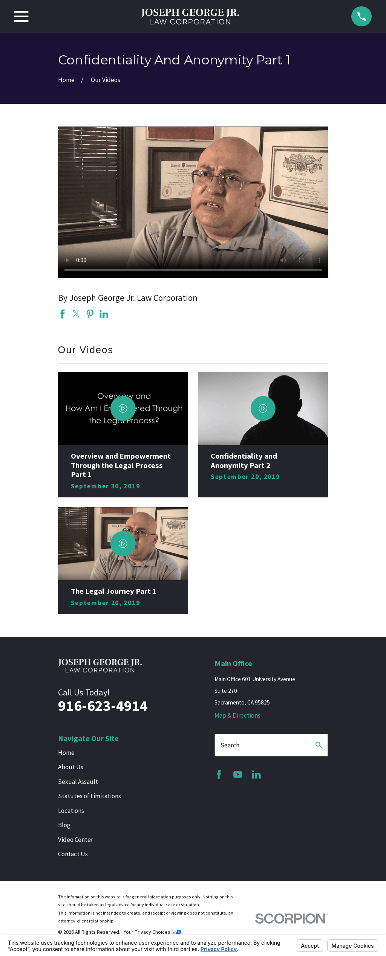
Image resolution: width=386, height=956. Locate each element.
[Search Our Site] (319, 745)
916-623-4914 (103, 706)
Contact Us (73, 854)
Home (66, 753)
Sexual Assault (78, 782)
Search (230, 745)
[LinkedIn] (256, 774)
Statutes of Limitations (89, 796)
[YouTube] (237, 774)
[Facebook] (219, 774)
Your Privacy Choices (152, 932)
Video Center (75, 840)
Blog (64, 825)
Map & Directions (237, 715)
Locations (71, 811)
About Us (70, 767)
